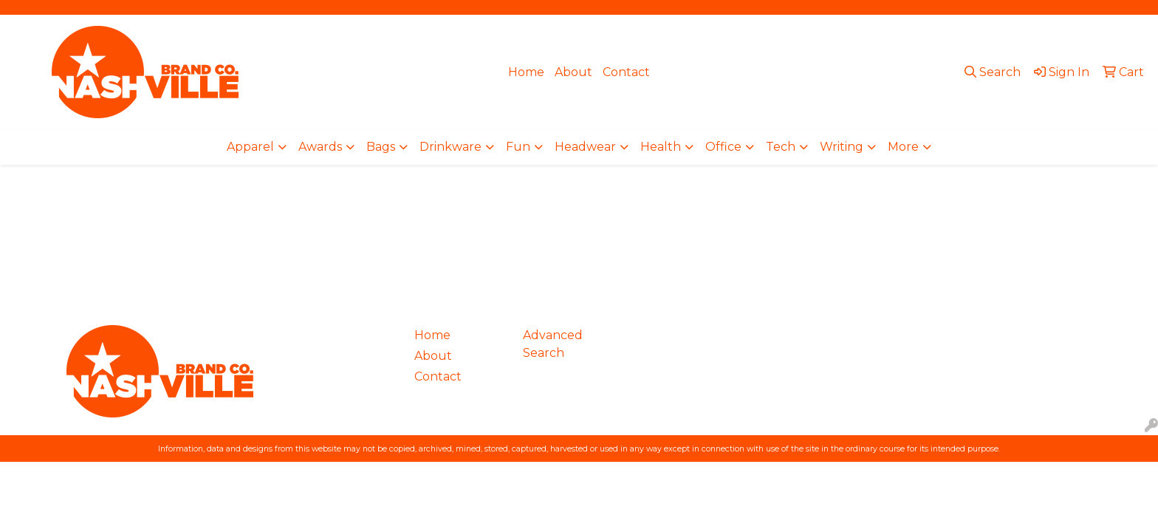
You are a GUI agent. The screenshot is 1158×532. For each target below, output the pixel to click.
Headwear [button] (585, 147)
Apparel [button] (250, 147)
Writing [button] (841, 147)
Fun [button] (518, 147)
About (573, 72)
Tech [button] (780, 147)
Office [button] (723, 147)
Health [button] (660, 147)
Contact (626, 72)
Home (526, 72)
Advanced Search (553, 344)
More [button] (903, 147)
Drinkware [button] (450, 147)
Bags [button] (380, 147)
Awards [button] (320, 147)
